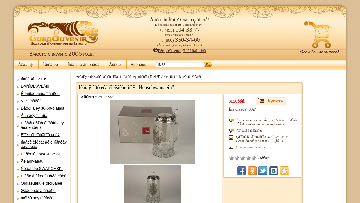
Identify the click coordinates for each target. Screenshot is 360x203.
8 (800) (252, 137)
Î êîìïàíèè (50, 64)
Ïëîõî (213, 158)
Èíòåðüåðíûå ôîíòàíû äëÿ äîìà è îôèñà (42, 125)
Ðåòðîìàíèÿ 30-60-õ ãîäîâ (42, 108)
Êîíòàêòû (138, 64)
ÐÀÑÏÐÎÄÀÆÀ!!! (35, 86)
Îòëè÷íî (230, 158)
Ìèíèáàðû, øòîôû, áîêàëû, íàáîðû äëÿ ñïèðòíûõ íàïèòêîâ (122, 77)
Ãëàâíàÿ (25, 64)
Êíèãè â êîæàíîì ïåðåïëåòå (43, 176)
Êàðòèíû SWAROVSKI (40, 154)
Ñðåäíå (218, 158)
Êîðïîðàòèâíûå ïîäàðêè (40, 93)
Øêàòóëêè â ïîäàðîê (38, 190)
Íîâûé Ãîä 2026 (33, 79)
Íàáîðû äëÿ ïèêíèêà (37, 198)
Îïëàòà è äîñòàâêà (84, 64)
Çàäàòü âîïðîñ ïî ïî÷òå (226, 147)
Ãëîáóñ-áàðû (32, 161)
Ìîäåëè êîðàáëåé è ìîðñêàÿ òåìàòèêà (44, 144)
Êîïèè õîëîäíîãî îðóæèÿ (40, 135)
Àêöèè (115, 64)
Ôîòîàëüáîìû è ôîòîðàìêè (41, 183)
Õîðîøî (224, 158)
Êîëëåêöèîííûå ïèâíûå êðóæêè (180, 77)
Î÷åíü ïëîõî (207, 158)
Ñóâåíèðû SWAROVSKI (42, 168)
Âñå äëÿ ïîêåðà (34, 115)
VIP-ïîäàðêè (31, 101)
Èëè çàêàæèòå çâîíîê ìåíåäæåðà (179, 51)
